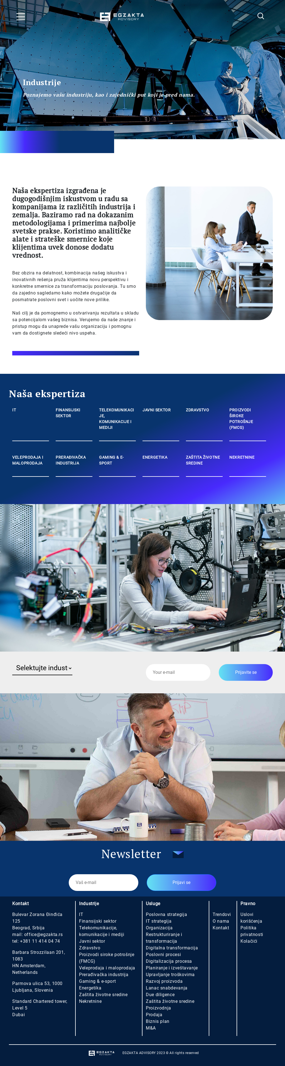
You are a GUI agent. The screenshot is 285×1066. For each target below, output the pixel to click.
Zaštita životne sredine (103, 994)
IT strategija (158, 921)
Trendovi (222, 914)
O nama (221, 921)
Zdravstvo (89, 947)
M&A (151, 1028)
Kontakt (221, 927)
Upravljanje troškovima (170, 974)
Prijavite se (246, 672)
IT (81, 914)
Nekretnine (90, 1001)
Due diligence (160, 994)
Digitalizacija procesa (169, 961)
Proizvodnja (158, 1008)
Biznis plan (157, 1021)
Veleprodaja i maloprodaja (107, 968)
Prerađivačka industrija (104, 974)
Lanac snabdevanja (167, 988)
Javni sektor (92, 941)
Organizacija (159, 927)
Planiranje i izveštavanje (172, 968)
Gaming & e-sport (97, 981)
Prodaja (154, 1014)
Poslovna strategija (166, 914)
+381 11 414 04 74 (40, 941)
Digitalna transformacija (172, 947)
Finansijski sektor (98, 921)
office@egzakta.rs (43, 934)
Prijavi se (181, 882)
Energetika (90, 988)
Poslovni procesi (163, 954)
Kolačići (248, 941)
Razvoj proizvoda (164, 981)
